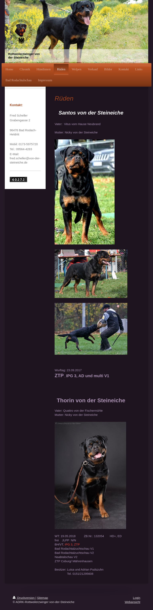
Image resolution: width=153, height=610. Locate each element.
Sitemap (42, 597)
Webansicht (132, 602)
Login (136, 597)
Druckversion (24, 597)
